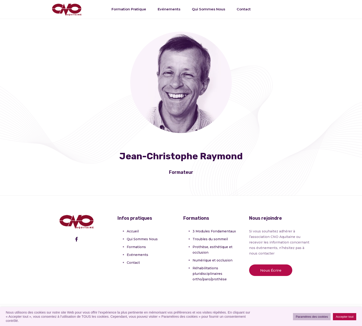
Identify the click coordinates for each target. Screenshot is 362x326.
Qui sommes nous (208, 9)
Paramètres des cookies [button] (312, 316)
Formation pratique (129, 9)
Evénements (169, 9)
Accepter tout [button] (344, 316)
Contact (244, 9)
